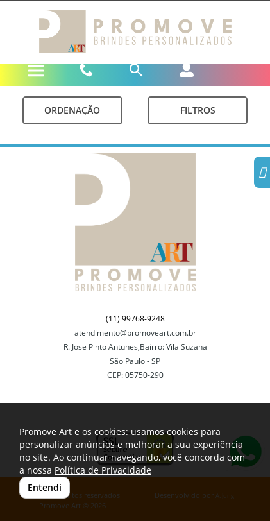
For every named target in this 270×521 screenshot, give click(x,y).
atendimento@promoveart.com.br (135, 332)
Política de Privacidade (103, 470)
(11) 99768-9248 (135, 318)
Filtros (197, 110)
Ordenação (72, 110)
